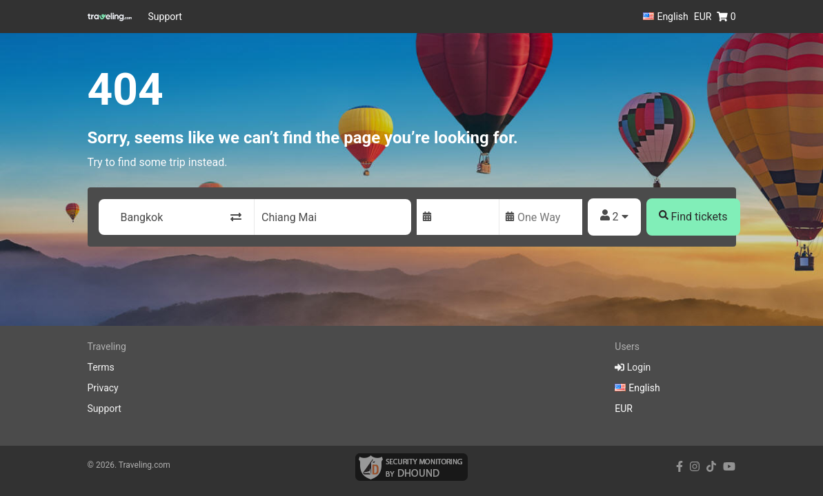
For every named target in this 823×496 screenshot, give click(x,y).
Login (633, 367)
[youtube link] (729, 466)
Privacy (103, 387)
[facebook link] (679, 466)
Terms (101, 367)
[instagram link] (695, 466)
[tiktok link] (711, 466)
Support (165, 16)
